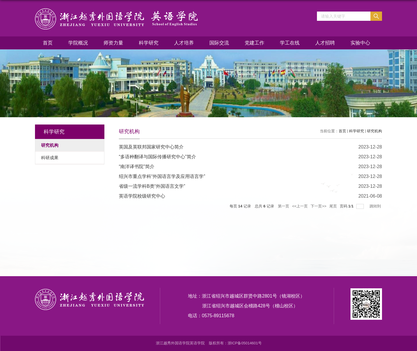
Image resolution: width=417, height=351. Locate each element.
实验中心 (360, 43)
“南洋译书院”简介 (136, 166)
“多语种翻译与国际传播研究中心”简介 (157, 156)
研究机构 (374, 131)
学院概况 (78, 43)
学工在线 (290, 43)
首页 (48, 43)
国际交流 (219, 43)
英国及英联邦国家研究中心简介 (151, 146)
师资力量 (113, 43)
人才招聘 (325, 43)
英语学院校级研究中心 (142, 196)
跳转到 (376, 206)
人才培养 (184, 43)
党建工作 (254, 43)
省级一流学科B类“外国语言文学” (152, 186)
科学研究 (148, 43)
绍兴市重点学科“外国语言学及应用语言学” (162, 176)
